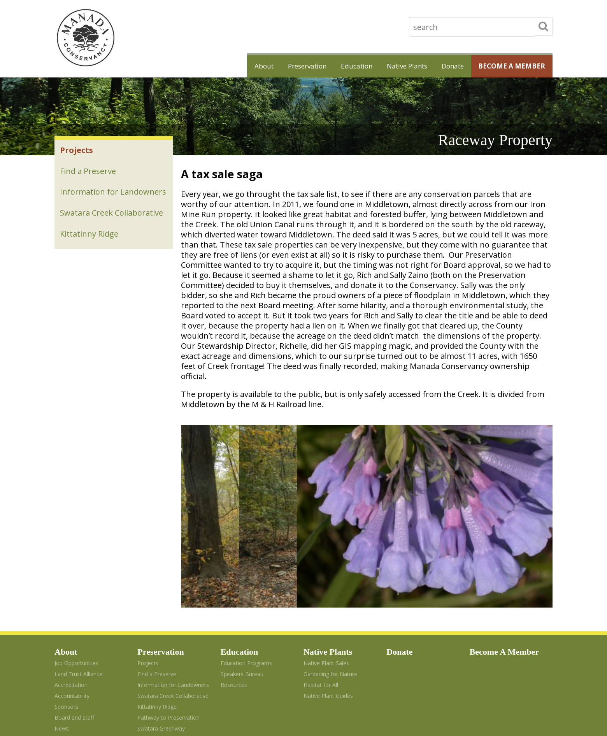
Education (337, 65)
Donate (444, 65)
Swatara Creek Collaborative (112, 228)
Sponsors (66, 609)
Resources (234, 588)
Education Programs (246, 566)
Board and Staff (74, 620)
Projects (77, 151)
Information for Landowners (90, 200)
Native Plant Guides (328, 599)
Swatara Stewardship (156, 640)
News (61, 631)
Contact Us (68, 642)
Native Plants (392, 65)
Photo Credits (71, 653)
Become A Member (508, 65)
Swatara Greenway (95, 294)
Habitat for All (321, 588)
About (235, 65)
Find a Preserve (89, 173)
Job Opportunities (76, 566)
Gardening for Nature (330, 577)
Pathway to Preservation (106, 272)
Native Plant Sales (326, 566)
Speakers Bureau (242, 577)
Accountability (71, 599)
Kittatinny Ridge (90, 250)
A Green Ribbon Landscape (171, 649)
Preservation (283, 65)
